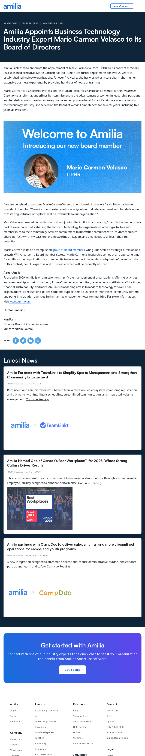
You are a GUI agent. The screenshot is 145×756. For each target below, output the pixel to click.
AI (36, 715)
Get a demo (72, 670)
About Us (15, 738)
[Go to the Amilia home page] (12, 6)
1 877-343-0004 (114, 726)
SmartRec (15, 721)
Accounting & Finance (46, 710)
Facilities (39, 737)
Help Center (79, 726)
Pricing (13, 715)
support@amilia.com (117, 737)
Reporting (40, 743)
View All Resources (83, 743)
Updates (111, 721)
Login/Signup (122, 6)
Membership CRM (44, 732)
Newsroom (10, 23)
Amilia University (82, 721)
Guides (77, 732)
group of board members (68, 250)
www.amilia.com (20, 301)
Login (13, 710)
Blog (75, 710)
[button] (139, 6)
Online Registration (45, 721)
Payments (40, 726)
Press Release (30, 23)
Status (110, 715)
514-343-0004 (114, 732)
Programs (40, 748)
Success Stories (81, 715)
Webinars (78, 737)
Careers (14, 744)
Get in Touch (113, 710)
